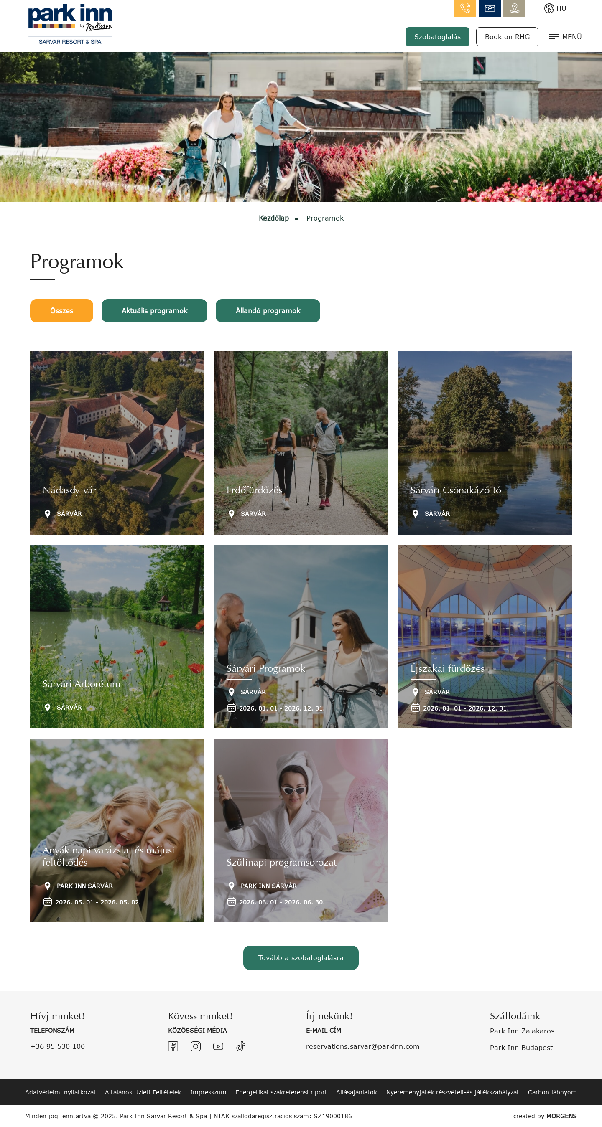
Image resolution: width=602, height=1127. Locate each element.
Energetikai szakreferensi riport (281, 1092)
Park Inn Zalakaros (522, 1031)
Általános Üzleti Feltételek (143, 1092)
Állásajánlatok (356, 1092)
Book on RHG (507, 37)
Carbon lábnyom (552, 1092)
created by (545, 1115)
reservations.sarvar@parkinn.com (363, 1046)
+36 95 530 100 (57, 1046)
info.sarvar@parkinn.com (490, 8)
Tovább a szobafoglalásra (301, 958)
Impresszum (208, 1092)
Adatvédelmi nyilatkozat (60, 1092)
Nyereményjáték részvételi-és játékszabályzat (452, 1092)
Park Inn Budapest (521, 1047)
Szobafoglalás (437, 37)
